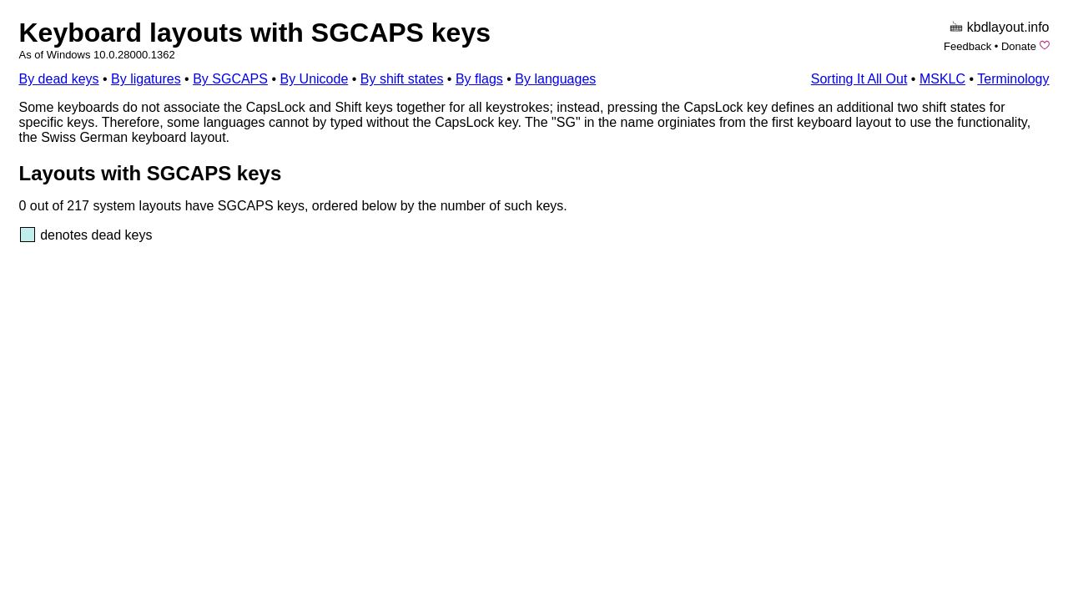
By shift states (402, 79)
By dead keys (59, 79)
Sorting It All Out (859, 79)
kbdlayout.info (1008, 27)
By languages (555, 79)
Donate (1018, 46)
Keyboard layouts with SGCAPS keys (255, 33)
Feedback (967, 46)
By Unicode (314, 79)
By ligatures (146, 79)
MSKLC (942, 79)
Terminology (1013, 79)
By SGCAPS (230, 79)
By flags (479, 79)
